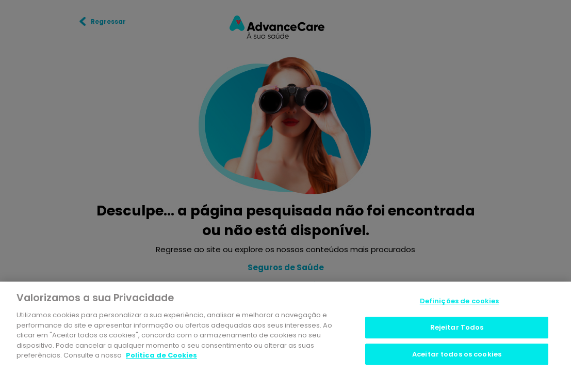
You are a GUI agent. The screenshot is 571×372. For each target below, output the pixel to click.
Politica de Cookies (161, 356)
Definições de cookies (459, 302)
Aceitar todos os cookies (456, 355)
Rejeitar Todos (457, 328)
